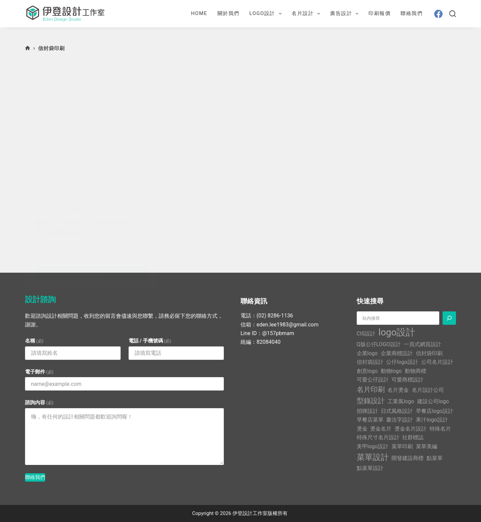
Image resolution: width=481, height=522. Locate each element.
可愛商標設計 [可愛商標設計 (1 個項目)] (407, 379)
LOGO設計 (267, 14)
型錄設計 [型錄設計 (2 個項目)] (371, 401)
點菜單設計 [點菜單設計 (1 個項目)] (370, 468)
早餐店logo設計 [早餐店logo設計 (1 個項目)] (434, 411)
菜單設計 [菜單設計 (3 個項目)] (373, 457)
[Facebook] (438, 14)
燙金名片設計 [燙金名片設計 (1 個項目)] (410, 429)
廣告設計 (345, 14)
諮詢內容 (39, 403)
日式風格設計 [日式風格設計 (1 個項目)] (397, 411)
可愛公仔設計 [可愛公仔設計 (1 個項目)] (373, 379)
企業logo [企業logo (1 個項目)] (367, 353)
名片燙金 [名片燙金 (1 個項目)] (398, 390)
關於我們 (228, 13)
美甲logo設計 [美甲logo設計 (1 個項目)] (372, 446)
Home (199, 13)
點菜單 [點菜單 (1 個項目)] (435, 458)
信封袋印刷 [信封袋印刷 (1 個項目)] (429, 353)
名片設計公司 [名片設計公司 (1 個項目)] (428, 390)
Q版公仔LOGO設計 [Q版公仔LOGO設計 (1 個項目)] (379, 344)
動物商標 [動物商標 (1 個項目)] (415, 370)
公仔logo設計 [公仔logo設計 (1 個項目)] (402, 362)
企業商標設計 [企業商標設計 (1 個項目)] (397, 353)
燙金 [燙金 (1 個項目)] (362, 429)
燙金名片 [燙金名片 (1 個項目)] (380, 429)
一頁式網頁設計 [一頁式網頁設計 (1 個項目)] (422, 344)
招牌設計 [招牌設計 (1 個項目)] (367, 411)
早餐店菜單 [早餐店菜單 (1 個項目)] (370, 420)
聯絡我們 (411, 13)
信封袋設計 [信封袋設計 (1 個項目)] (370, 362)
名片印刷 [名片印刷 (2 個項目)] (371, 389)
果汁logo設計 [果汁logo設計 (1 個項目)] (432, 420)
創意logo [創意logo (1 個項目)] (367, 370)
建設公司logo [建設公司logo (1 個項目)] (433, 401)
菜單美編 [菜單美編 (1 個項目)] (426, 446)
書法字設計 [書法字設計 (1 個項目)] (399, 420)
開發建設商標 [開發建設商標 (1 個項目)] (407, 458)
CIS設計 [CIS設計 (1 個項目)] (366, 333)
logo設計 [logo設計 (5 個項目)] (396, 332)
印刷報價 (379, 13)
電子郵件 (39, 372)
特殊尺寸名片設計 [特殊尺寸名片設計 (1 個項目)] (378, 437)
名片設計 (307, 14)
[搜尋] (452, 13)
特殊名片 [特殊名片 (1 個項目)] (440, 429)
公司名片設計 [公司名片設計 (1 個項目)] (437, 362)
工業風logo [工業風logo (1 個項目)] (400, 401)
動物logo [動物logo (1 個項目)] (391, 370)
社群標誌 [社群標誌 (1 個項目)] (413, 437)
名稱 (34, 341)
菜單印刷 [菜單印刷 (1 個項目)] (402, 446)
